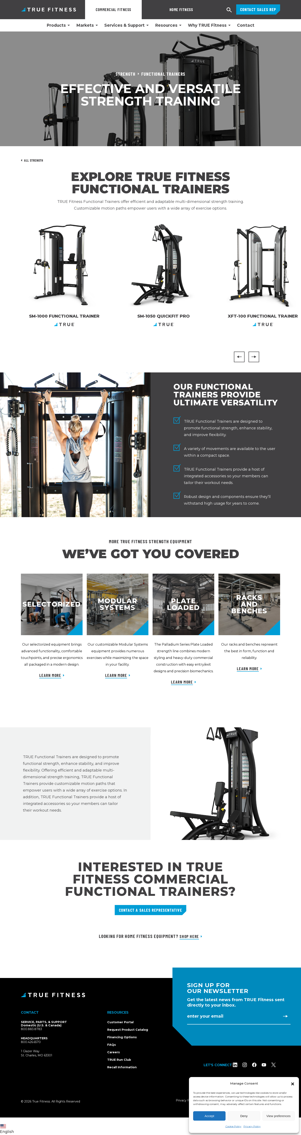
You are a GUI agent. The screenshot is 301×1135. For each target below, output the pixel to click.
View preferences (279, 1116)
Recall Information (122, 1067)
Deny (243, 1116)
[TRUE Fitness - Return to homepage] (150, 995)
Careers (113, 1052)
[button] (293, 1083)
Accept (209, 1116)
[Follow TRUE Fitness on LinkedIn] (239, 1065)
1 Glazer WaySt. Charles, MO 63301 (41, 1053)
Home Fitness (160, 9)
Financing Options (122, 1037)
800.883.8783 (31, 1029)
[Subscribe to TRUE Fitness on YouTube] (268, 1065)
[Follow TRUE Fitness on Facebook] (258, 1065)
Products (56, 25)
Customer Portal (120, 1022)
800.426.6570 (31, 1042)
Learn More (50, 675)
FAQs (111, 1045)
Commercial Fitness (113, 9)
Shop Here (189, 936)
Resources (166, 25)
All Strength (33, 160)
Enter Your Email (205, 1016)
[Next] (254, 357)
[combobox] (8, 1126)
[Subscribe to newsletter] (285, 1016)
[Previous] (239, 357)
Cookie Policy (233, 1126)
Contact (246, 25)
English (7, 1129)
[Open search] (229, 10)
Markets (85, 25)
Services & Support (124, 25)
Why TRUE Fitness (207, 25)
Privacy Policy (252, 1126)
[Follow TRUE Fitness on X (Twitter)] (278, 1065)
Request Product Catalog (127, 1030)
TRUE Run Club (119, 1060)
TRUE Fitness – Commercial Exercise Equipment (48, 9)
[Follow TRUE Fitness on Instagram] (249, 1065)
